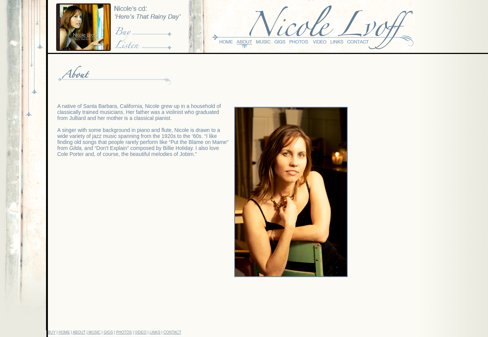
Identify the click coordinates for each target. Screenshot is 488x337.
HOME (64, 332)
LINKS (155, 332)
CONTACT (173, 332)
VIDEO (140, 332)
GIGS (108, 332)
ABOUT (79, 332)
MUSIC (94, 332)
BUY (51, 332)
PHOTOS (124, 332)
